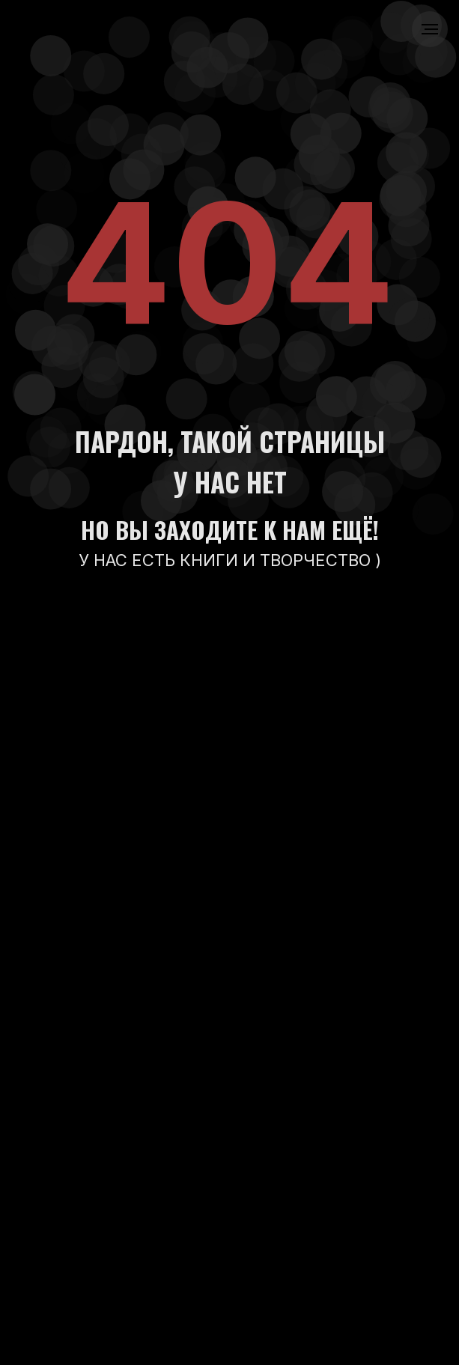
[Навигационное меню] (430, 29)
